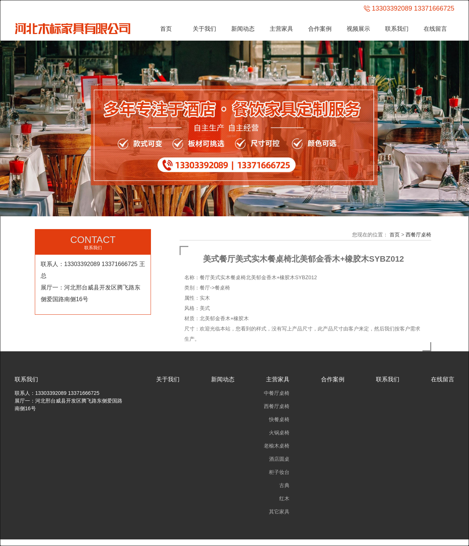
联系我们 (397, 29)
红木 (284, 498)
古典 (284, 485)
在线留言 (435, 29)
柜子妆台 (279, 472)
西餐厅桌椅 (418, 235)
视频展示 (358, 29)
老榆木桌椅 (276, 446)
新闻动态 (243, 29)
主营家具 (281, 29)
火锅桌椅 (279, 432)
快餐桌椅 (279, 419)
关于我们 (204, 29)
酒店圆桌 (279, 459)
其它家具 (279, 512)
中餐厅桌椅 (276, 393)
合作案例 (320, 29)
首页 (166, 29)
